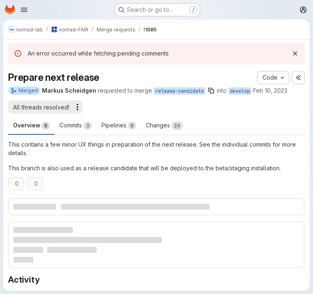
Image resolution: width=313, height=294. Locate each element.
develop (240, 91)
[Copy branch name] (211, 91)
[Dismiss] (295, 53)
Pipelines (118, 126)
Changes (164, 126)
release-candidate (179, 91)
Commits (76, 126)
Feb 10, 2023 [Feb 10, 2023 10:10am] (270, 90)
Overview (31, 126)
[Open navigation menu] (24, 9)
